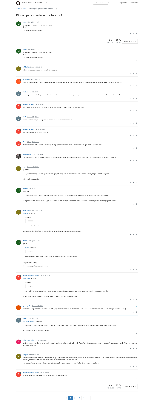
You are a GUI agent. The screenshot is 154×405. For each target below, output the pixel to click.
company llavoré (28, 104)
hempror (25, 355)
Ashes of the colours (29, 340)
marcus (25, 22)
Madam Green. (27, 154)
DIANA (25, 92)
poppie (25, 167)
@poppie (26, 213)
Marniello (25, 188)
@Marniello (26, 278)
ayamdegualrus (27, 306)
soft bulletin (26, 67)
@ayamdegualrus (29, 321)
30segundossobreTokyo (30, 275)
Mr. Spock (26, 79)
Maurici (25, 142)
